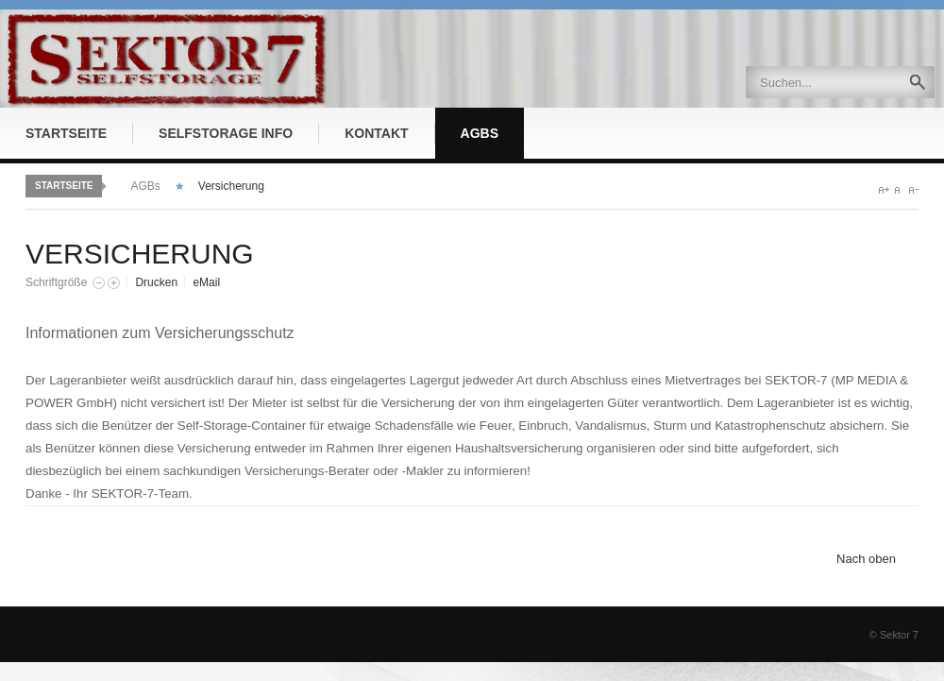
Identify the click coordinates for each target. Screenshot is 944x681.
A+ (884, 190)
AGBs (145, 186)
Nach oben (866, 559)
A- (913, 190)
